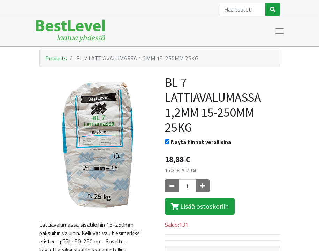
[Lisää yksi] (203, 185)
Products (56, 58)
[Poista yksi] (172, 185)
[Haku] (272, 9)
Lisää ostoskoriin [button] (200, 206)
